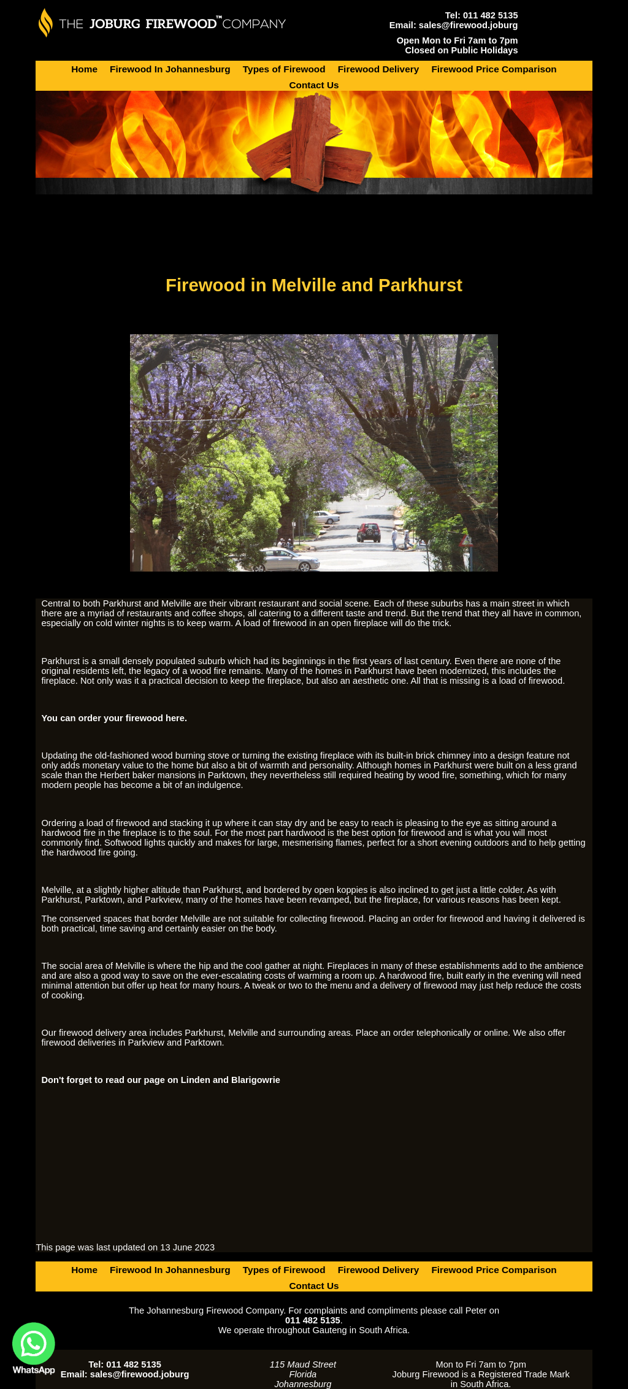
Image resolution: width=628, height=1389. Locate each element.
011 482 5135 (490, 15)
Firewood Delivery (378, 69)
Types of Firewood (284, 69)
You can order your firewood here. (114, 718)
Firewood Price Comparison (493, 69)
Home (84, 69)
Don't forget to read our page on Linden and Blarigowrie (160, 1080)
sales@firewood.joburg (468, 25)
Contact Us (314, 85)
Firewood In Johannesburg (170, 69)
